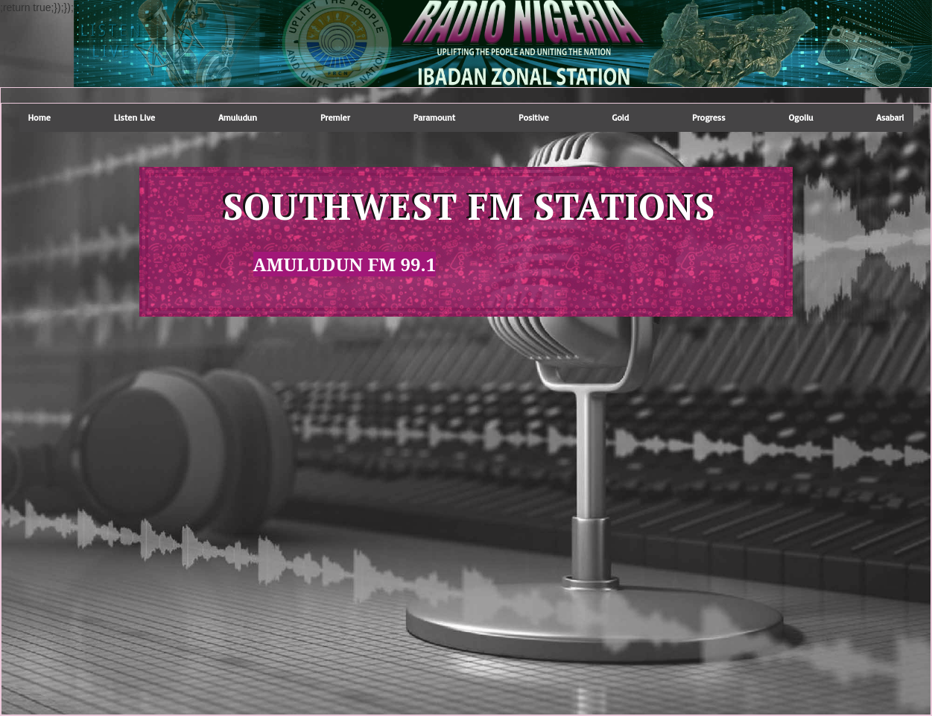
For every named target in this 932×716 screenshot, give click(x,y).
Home (39, 117)
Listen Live (135, 117)
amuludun (237, 117)
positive (534, 117)
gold (621, 117)
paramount (434, 117)
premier (335, 117)
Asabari (890, 117)
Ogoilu (800, 117)
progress (708, 117)
